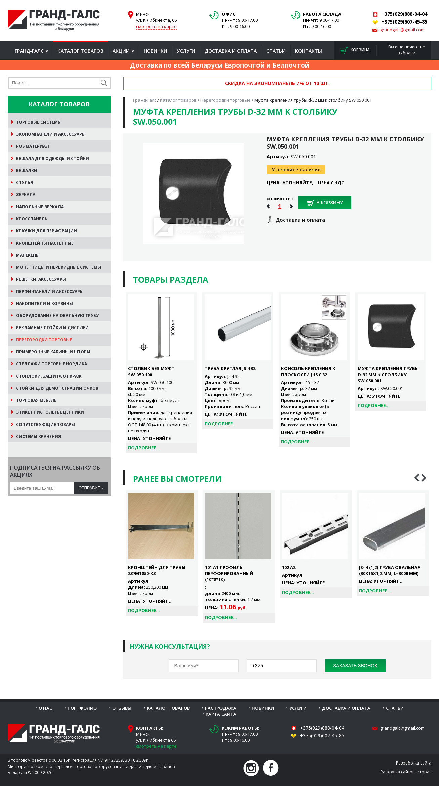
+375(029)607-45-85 (322, 735)
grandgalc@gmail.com (402, 30)
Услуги (186, 51)
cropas (424, 772)
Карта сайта (221, 714)
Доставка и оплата (231, 51)
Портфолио (82, 708)
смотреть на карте (156, 26)
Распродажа (220, 708)
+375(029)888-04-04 (322, 728)
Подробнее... (144, 448)
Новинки (155, 51)
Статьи (276, 51)
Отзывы (121, 708)
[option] (162, 553)
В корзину (325, 203)
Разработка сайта (413, 763)
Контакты (308, 51)
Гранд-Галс (29, 51)
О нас (45, 708)
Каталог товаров (80, 51)
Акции (121, 51)
